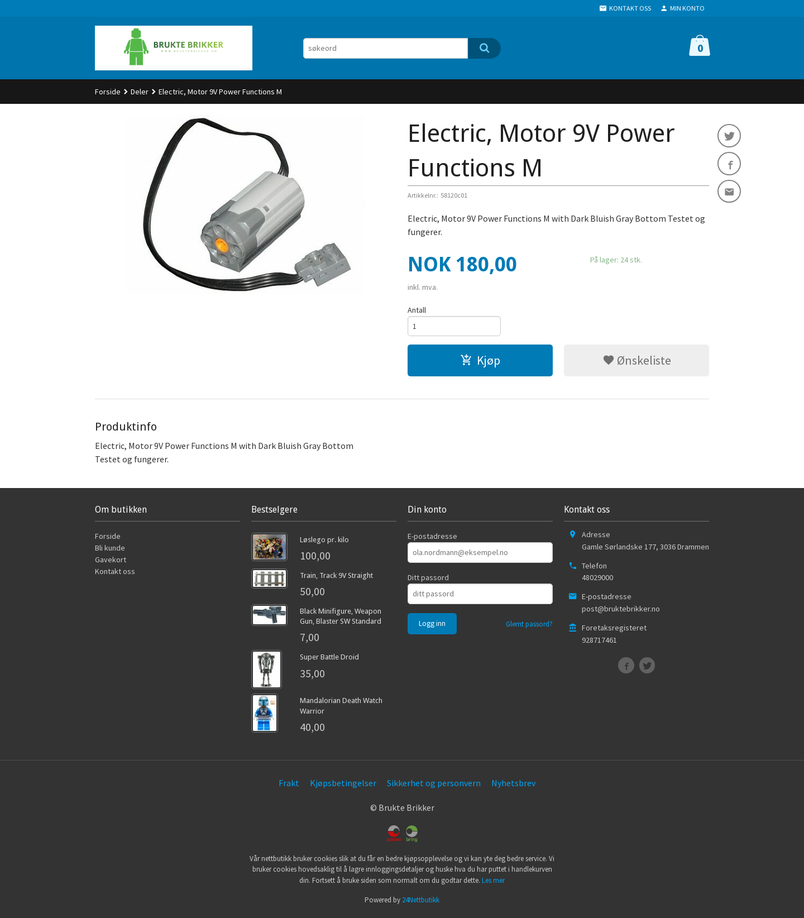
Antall (417, 310)
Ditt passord (428, 578)
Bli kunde (110, 549)
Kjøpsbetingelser (343, 784)
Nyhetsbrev (513, 784)
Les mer (493, 881)
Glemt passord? (529, 625)
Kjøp (480, 361)
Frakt (289, 784)
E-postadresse (432, 537)
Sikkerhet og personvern (434, 784)
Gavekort (110, 561)
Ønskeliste (636, 361)
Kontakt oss (115, 572)
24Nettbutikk (420, 901)
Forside (108, 92)
